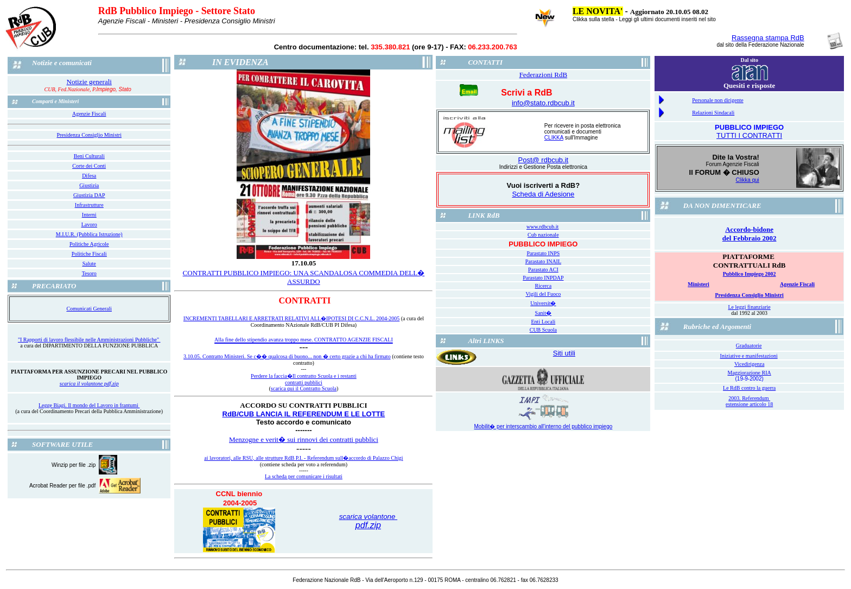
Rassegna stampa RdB (768, 38)
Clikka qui (747, 180)
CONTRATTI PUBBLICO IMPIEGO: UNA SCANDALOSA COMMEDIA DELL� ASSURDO (304, 277)
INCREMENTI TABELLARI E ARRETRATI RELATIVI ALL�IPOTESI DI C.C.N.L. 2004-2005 (291, 318)
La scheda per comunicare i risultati (303, 476)
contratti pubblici (303, 382)
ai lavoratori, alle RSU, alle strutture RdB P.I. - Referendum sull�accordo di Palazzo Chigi (303, 458)
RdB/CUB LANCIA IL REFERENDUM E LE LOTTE (304, 414)
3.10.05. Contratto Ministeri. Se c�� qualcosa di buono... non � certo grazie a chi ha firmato (287, 356)
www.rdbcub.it (542, 227)
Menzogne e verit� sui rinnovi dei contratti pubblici (303, 439)
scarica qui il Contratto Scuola (303, 388)
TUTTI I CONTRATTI (749, 135)
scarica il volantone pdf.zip (89, 384)
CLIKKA (553, 138)
